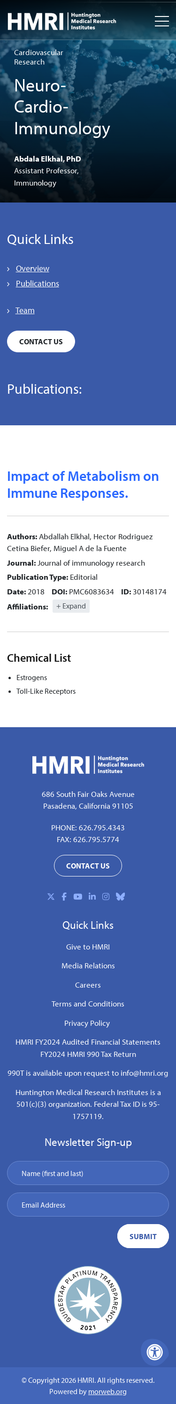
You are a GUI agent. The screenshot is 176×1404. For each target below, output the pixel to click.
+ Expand (71, 605)
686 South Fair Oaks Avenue (88, 794)
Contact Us (41, 341)
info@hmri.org (144, 1073)
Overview (32, 268)
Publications (37, 283)
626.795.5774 (96, 839)
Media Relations (88, 965)
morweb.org (107, 1391)
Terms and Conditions (88, 1003)
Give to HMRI (88, 946)
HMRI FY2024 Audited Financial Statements (88, 1042)
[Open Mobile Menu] (162, 21)
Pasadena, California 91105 (88, 806)
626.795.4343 (102, 827)
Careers (88, 985)
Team (25, 310)
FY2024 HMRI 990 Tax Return (88, 1054)
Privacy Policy (87, 1023)
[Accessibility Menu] (155, 1352)
